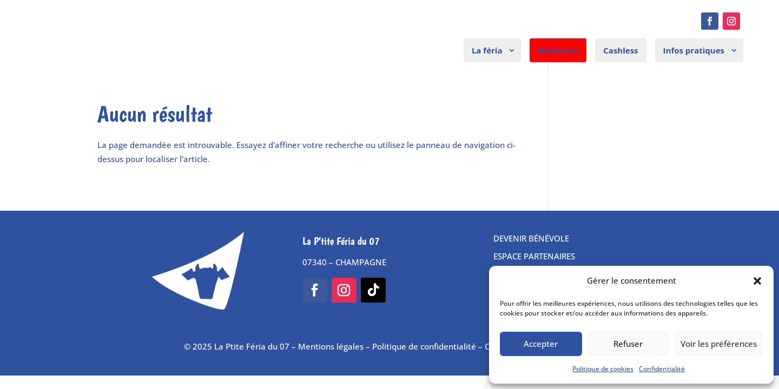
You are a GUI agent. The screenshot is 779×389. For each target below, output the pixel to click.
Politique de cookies (602, 368)
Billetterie (558, 50)
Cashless (620, 50)
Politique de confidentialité (424, 346)
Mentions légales (331, 346)
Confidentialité (662, 368)
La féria (487, 50)
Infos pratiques (693, 50)
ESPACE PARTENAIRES (534, 256)
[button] (757, 281)
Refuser (628, 343)
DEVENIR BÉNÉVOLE (531, 238)
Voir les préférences (719, 343)
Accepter (541, 343)
